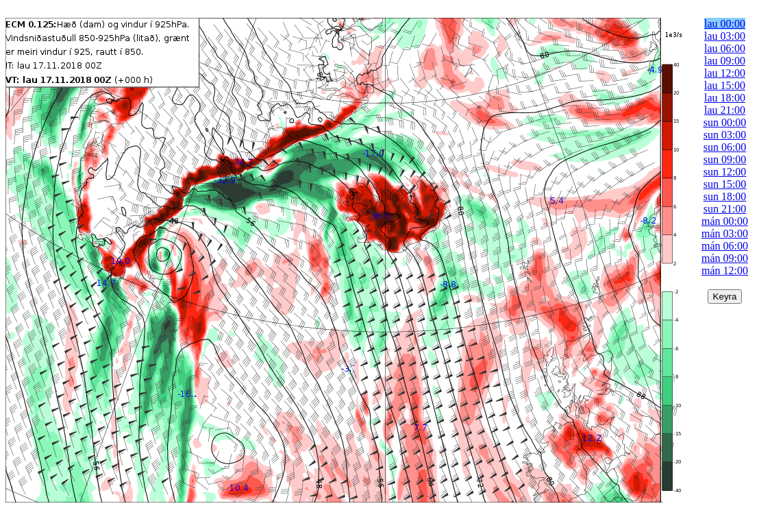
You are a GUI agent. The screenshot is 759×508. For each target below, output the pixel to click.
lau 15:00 (724, 85)
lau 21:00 (724, 110)
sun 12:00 (725, 172)
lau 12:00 (724, 73)
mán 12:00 (724, 270)
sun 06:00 (725, 147)
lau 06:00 (724, 48)
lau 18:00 (724, 98)
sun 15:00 (725, 184)
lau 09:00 (724, 60)
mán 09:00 (724, 258)
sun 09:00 (725, 159)
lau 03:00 (724, 36)
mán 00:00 (724, 221)
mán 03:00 (724, 233)
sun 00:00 (725, 122)
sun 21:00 (725, 209)
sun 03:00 (725, 135)
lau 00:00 (724, 23)
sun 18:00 (725, 196)
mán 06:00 (724, 246)
